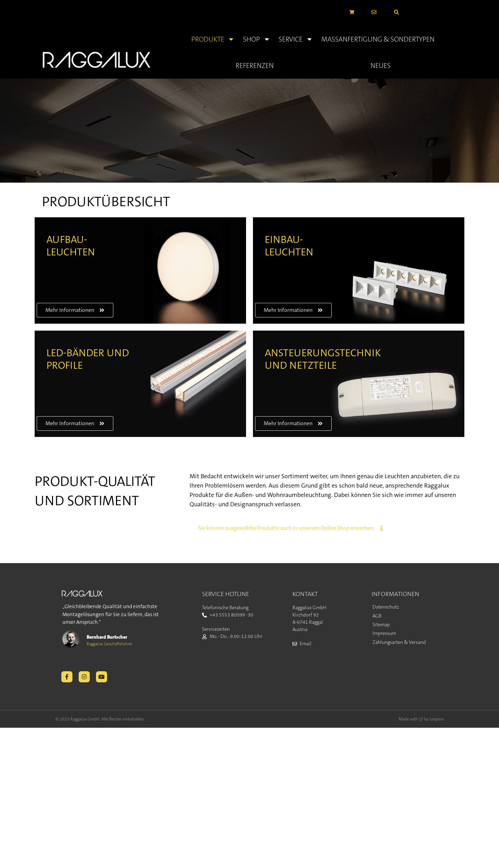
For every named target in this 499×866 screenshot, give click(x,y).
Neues (380, 65)
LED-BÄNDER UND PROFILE (87, 359)
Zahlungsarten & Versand (399, 642)
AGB (377, 616)
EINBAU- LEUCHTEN (289, 246)
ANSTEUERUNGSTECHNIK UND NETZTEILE (323, 359)
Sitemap (381, 624)
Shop (256, 39)
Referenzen (255, 65)
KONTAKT (305, 594)
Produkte (213, 39)
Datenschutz (386, 607)
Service (296, 39)
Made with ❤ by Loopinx (421, 719)
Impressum (384, 633)
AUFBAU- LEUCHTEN (70, 246)
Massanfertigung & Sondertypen (378, 39)
